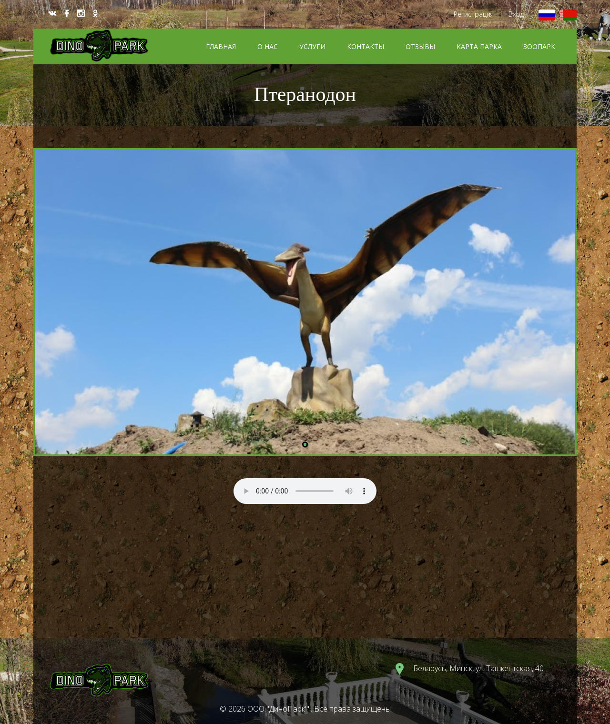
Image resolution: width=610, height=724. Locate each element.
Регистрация (474, 14)
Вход (516, 14)
